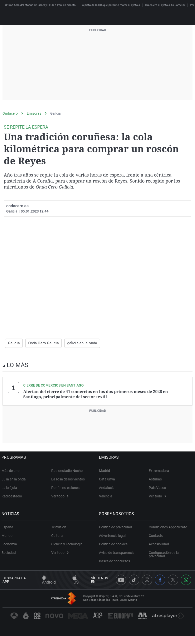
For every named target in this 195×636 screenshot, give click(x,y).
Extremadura (159, 470)
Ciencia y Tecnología (66, 543)
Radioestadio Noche (66, 470)
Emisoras (34, 113)
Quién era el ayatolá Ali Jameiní (165, 5)
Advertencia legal (113, 535)
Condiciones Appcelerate (168, 526)
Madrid (105, 470)
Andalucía (108, 487)
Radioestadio (12, 495)
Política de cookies (114, 543)
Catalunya (108, 478)
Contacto (156, 535)
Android (49, 579)
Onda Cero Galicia (41, 343)
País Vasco (157, 487)
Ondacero (10, 113)
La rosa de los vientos (68, 478)
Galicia (55, 113)
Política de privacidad (116, 526)
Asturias (155, 478)
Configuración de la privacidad (164, 553)
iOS (75, 579)
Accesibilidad (159, 543)
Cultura (57, 535)
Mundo (8, 535)
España (8, 526)
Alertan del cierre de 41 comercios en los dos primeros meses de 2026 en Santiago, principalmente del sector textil (95, 394)
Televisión (58, 526)
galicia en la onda (77, 343)
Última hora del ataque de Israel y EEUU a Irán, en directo (40, 5)
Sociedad (9, 552)
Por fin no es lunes (65, 487)
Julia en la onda (14, 478)
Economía (10, 543)
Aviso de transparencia (118, 552)
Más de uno (11, 470)
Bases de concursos (115, 560)
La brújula (10, 487)
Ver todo (59, 495)
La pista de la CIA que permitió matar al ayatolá (110, 5)
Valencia (106, 495)
